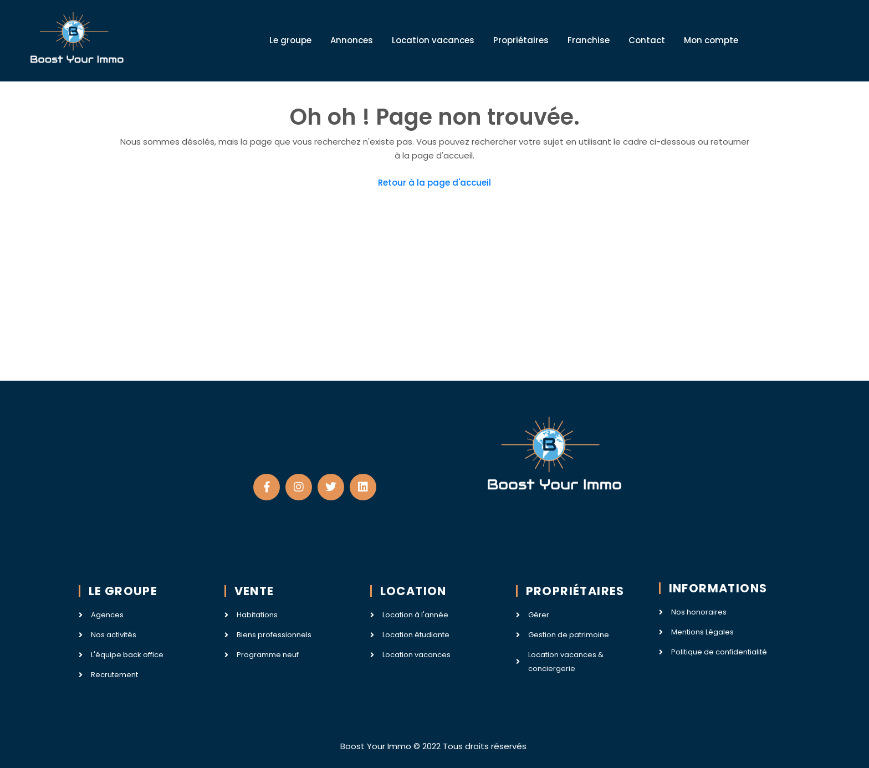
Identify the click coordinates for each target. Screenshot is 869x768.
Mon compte (711, 40)
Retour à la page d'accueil (434, 182)
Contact (646, 40)
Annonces (351, 40)
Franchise (589, 40)
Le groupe (290, 40)
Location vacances (433, 40)
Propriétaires (521, 40)
